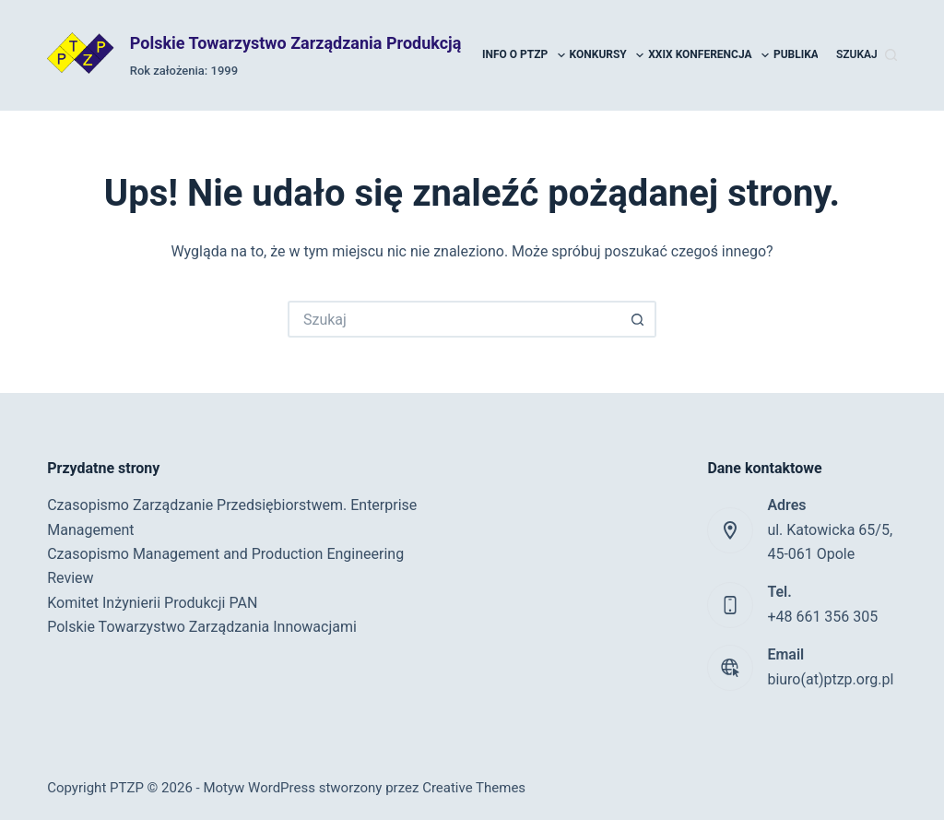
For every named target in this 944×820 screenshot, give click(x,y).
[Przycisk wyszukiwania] (638, 319)
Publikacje (815, 55)
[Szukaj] (866, 55)
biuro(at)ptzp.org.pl (830, 679)
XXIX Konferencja (709, 55)
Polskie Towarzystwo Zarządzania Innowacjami (202, 627)
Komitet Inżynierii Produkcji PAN (152, 603)
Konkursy (608, 55)
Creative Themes (473, 787)
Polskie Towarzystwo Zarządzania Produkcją (296, 43)
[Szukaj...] (454, 319)
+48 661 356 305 (822, 616)
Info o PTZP (524, 55)
